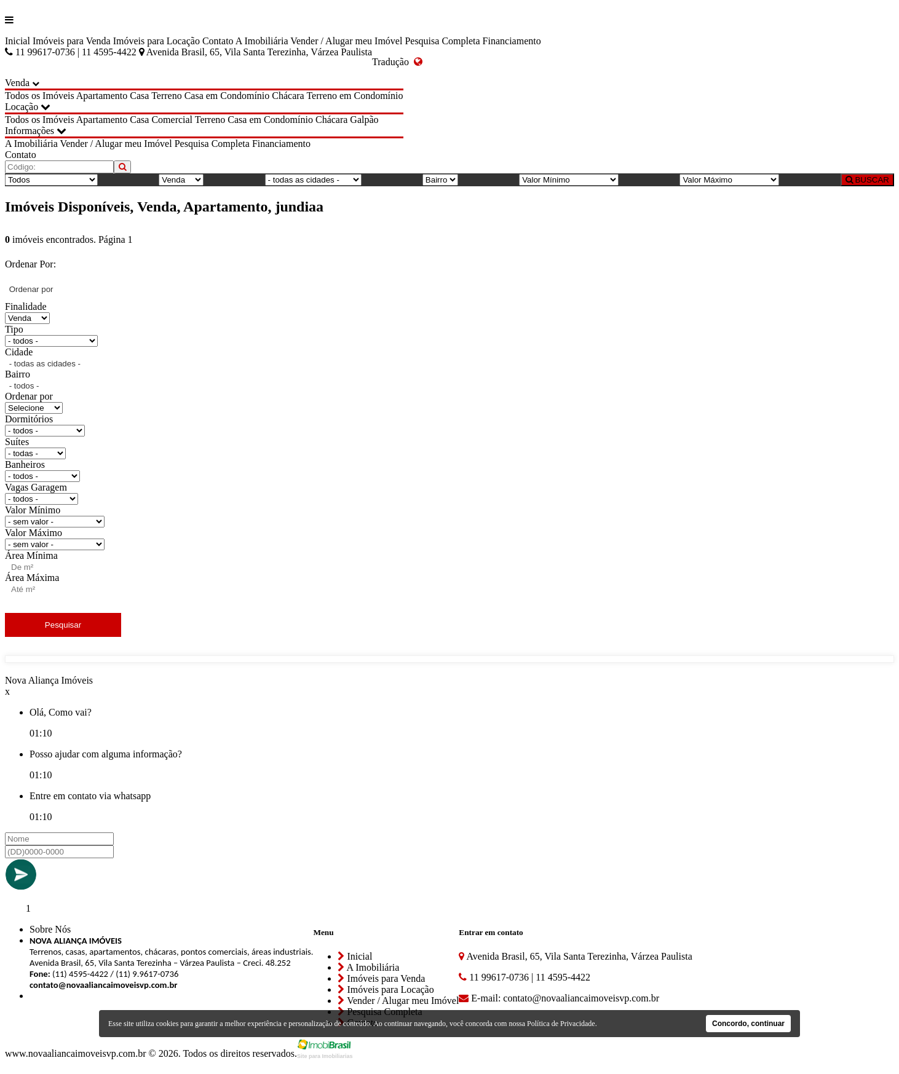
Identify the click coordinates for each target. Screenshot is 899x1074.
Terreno (166, 95)
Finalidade (26, 306)
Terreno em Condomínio (354, 95)
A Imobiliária (262, 41)
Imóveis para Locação (156, 41)
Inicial (17, 41)
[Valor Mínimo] (569, 180)
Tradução (397, 62)
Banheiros (25, 464)
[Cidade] (313, 180)
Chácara (288, 95)
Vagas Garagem (36, 487)
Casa (139, 95)
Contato (218, 41)
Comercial (171, 119)
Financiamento (512, 41)
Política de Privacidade (561, 1023)
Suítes (17, 441)
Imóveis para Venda (72, 41)
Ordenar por (29, 396)
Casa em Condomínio (227, 95)
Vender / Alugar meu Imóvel (346, 41)
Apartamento (102, 95)
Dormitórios (29, 419)
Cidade (19, 352)
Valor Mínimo (32, 510)
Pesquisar (63, 625)
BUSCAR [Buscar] (867, 179)
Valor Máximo (33, 532)
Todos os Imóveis (39, 95)
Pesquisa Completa (442, 41)
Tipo (14, 329)
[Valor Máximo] (729, 180)
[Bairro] (440, 180)
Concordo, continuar (748, 1023)
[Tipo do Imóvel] (51, 180)
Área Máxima (32, 577)
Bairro (17, 374)
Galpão (364, 119)
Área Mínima (31, 555)
